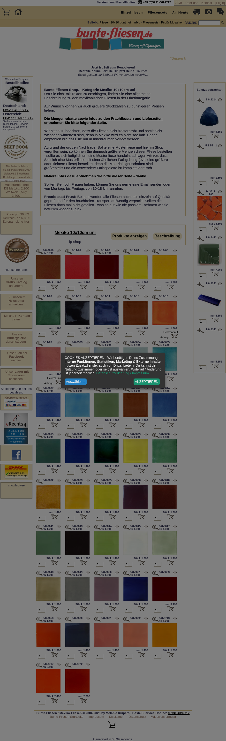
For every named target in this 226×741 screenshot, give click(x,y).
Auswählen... (75, 382)
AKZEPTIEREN (146, 382)
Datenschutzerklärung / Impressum (122, 373)
